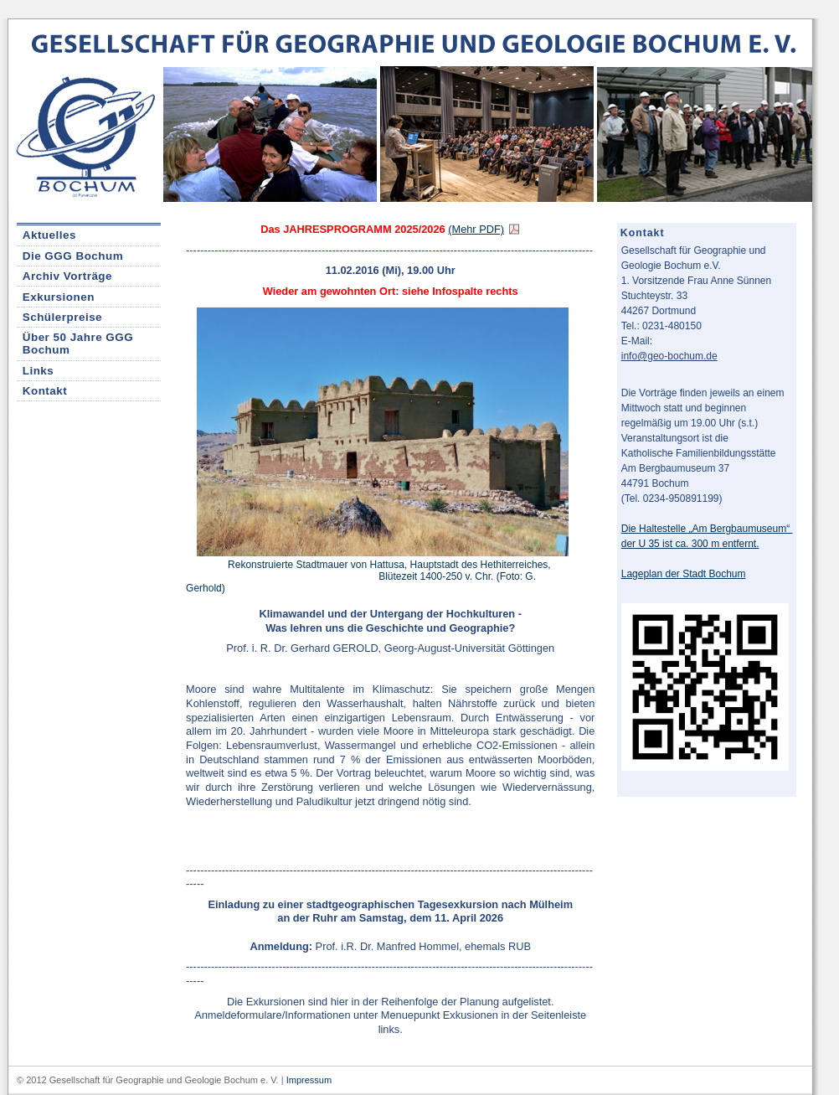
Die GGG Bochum (73, 256)
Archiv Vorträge (67, 276)
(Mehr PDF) (476, 229)
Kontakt (45, 391)
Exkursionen (59, 297)
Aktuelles (49, 235)
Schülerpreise (62, 317)
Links (38, 370)
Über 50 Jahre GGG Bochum (78, 343)
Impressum (309, 1080)
